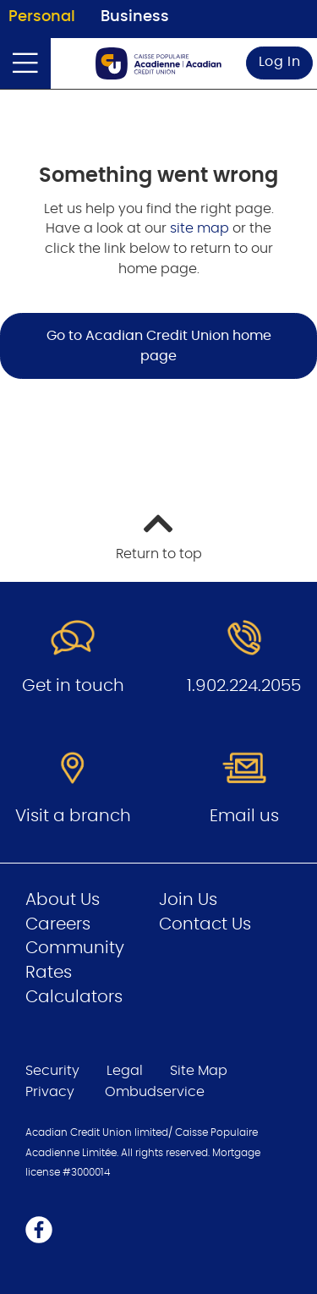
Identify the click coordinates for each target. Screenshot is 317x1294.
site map (201, 228)
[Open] (25, 63)
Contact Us (205, 924)
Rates (48, 972)
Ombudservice (156, 1092)
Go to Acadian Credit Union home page (158, 346)
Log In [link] (280, 62)
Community (74, 948)
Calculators (74, 997)
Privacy (49, 1092)
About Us (62, 899)
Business (135, 17)
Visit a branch (73, 816)
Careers (57, 924)
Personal (41, 17)
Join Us (188, 899)
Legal (125, 1070)
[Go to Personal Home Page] (159, 63)
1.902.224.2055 (244, 685)
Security (52, 1070)
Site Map (198, 1070)
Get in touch (73, 685)
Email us (244, 816)
